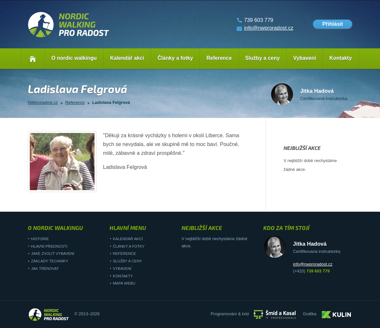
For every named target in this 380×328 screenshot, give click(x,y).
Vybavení (304, 58)
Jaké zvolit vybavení (52, 253)
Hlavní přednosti (49, 246)
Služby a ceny (262, 58)
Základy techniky (49, 261)
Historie (40, 239)
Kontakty (340, 58)
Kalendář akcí (127, 58)
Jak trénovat (45, 269)
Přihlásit (332, 24)
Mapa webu (124, 283)
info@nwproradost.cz (268, 28)
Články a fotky (175, 58)
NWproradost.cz (43, 102)
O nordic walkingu (74, 58)
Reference (219, 58)
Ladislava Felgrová (111, 102)
